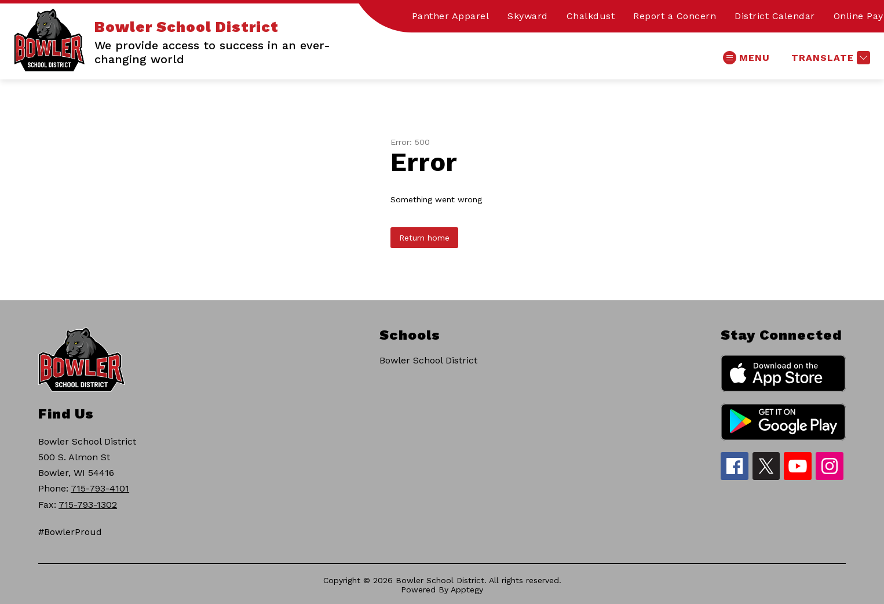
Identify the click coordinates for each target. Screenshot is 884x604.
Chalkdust (591, 15)
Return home (424, 237)
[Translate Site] (829, 57)
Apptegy (467, 589)
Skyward (527, 15)
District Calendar (775, 15)
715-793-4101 (100, 488)
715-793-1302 (88, 504)
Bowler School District (428, 360)
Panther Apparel (451, 15)
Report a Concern (674, 15)
